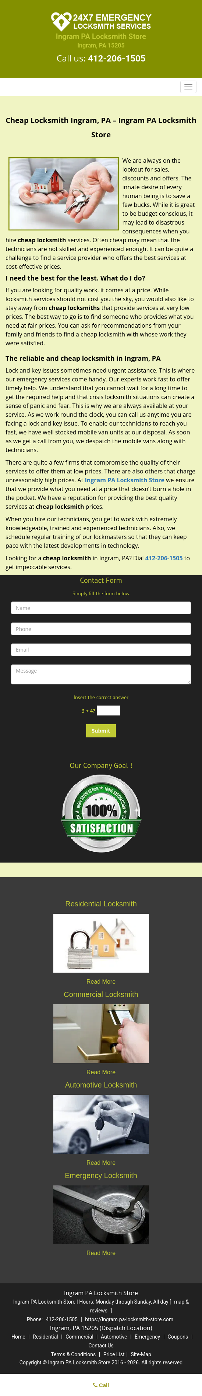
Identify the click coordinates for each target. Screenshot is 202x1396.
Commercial (79, 1337)
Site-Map (141, 1354)
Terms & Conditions (73, 1354)
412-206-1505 (117, 58)
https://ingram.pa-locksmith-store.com (129, 1319)
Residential (45, 1337)
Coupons (178, 1337)
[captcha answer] (108, 710)
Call (101, 1385)
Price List (114, 1354)
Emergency (147, 1337)
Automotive (114, 1337)
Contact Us (101, 1346)
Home (18, 1337)
